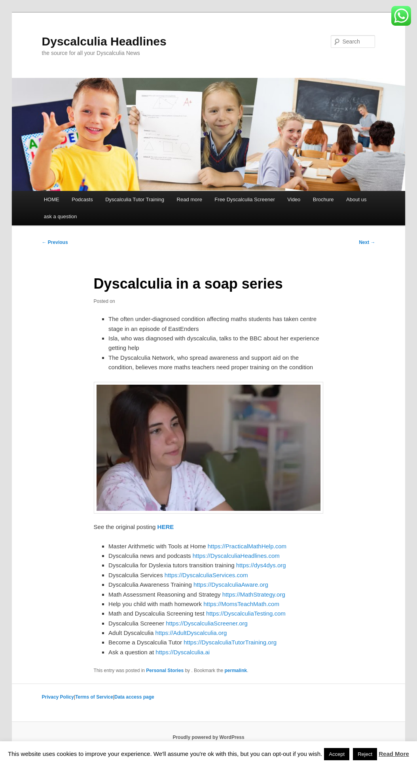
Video (293, 199)
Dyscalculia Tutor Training (134, 199)
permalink (235, 670)
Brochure (323, 199)
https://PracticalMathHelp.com (247, 546)
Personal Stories (165, 670)
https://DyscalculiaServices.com (206, 575)
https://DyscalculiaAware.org (230, 584)
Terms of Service (94, 697)
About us (356, 199)
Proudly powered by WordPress (208, 737)
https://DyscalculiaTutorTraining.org (230, 642)
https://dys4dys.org (261, 565)
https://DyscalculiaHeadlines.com (236, 555)
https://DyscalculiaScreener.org (207, 623)
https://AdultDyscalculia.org (191, 632)
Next (367, 242)
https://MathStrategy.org (253, 594)
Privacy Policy (58, 697)
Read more (189, 199)
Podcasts (82, 199)
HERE (165, 526)
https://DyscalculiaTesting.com (246, 613)
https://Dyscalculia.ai (182, 652)
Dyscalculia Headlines (104, 41)
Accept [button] (337, 754)
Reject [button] (365, 754)
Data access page (134, 697)
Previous (55, 242)
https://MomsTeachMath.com (241, 604)
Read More (394, 753)
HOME (51, 199)
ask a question (60, 216)
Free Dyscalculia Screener (244, 199)
